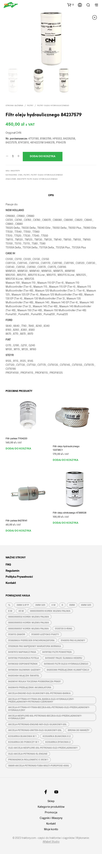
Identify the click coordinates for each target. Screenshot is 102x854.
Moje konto (51, 829)
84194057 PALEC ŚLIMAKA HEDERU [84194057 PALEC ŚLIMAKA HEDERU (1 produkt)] (63, 658)
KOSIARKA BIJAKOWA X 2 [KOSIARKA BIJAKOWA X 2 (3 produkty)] (56, 736)
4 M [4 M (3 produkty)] (53, 605)
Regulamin (12, 570)
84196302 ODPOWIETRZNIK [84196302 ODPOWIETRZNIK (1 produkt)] (23, 663)
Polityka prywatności (19, 576)
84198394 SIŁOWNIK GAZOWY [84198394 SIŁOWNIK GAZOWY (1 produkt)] (24, 669)
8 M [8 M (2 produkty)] (10, 611)
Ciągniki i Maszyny (51, 818)
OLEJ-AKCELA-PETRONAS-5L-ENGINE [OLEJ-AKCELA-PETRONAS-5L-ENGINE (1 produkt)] (27, 753)
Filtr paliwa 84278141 (16, 520)
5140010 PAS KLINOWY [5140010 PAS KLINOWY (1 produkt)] (73, 640)
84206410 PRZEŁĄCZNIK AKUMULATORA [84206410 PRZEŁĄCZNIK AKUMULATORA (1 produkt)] (29, 687)
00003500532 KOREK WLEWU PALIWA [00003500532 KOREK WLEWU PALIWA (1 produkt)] (28, 616)
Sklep (51, 801)
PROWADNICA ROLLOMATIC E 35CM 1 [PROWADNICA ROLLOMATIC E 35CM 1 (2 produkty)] (28, 759)
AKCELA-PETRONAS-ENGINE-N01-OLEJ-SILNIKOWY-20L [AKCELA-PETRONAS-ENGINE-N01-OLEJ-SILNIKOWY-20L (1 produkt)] (37, 724)
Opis (51, 195)
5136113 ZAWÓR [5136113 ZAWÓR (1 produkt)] (16, 634)
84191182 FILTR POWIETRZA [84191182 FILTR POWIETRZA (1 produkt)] (57, 652)
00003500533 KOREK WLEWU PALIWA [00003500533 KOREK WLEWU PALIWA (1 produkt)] (28, 622)
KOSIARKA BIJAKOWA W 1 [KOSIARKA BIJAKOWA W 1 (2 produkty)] (22, 736)
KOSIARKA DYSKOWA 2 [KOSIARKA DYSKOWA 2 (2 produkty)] (57, 742)
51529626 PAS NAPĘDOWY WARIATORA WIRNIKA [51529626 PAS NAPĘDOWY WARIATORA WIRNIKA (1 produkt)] (34, 646)
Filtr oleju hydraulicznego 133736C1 (66, 448)
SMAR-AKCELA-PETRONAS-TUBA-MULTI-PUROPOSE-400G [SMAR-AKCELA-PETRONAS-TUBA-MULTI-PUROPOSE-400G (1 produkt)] (38, 765)
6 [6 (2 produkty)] (62, 605)
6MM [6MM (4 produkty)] (72, 605)
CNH (20, 175)
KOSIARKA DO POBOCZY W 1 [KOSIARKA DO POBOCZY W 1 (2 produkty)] (23, 742)
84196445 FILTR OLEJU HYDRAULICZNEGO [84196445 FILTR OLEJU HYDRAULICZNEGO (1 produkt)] (66, 663)
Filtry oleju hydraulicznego (53, 106)
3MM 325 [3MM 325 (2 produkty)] (40, 605)
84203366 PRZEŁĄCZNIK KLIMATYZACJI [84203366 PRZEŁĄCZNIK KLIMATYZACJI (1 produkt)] (68, 669)
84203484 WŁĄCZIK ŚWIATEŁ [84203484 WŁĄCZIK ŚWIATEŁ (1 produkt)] (23, 675)
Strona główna (14, 106)
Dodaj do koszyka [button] (18, 449)
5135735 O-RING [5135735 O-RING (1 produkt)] (63, 628)
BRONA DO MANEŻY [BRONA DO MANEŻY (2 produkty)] (78, 730)
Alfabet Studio (51, 841)
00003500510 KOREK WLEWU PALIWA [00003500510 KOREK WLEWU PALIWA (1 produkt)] (50, 611)
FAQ (8, 564)
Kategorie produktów (51, 806)
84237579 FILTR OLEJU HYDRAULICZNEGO (37, 179)
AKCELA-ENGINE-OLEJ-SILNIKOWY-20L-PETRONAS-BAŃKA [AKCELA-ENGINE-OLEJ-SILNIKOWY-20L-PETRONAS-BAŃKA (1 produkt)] (39, 693)
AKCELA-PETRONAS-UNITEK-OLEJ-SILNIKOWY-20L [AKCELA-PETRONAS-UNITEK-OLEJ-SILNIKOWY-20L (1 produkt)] (35, 730)
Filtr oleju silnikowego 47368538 (69, 512)
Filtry (30, 106)
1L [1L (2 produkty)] (9, 605)
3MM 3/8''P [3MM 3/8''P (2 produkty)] (23, 605)
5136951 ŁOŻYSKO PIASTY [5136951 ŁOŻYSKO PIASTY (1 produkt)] (45, 634)
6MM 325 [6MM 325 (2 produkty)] (86, 605)
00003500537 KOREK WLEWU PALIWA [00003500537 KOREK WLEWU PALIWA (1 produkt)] (28, 628)
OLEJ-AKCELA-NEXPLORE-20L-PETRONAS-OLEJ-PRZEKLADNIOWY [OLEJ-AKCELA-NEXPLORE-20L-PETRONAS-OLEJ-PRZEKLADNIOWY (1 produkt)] (43, 747)
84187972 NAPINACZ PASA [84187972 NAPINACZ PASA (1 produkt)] (22, 652)
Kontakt (11, 582)
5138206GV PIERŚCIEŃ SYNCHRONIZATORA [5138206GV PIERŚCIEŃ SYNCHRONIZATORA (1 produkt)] (31, 640)
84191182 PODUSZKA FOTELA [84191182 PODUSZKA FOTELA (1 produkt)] (23, 658)
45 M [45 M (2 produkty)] (21, 611)
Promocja (51, 812)
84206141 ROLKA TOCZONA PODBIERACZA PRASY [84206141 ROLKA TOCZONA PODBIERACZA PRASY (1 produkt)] (34, 681)
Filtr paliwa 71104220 (16, 438)
